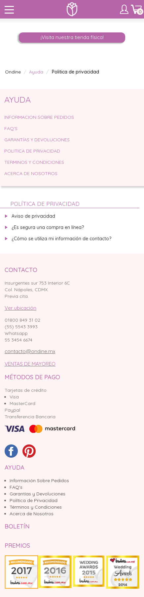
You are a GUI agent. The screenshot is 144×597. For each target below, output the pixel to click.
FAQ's (16, 487)
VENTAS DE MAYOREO (30, 364)
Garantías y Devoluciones (37, 494)
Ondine (13, 72)
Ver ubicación (20, 308)
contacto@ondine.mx (30, 351)
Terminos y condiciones (34, 162)
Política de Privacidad (33, 500)
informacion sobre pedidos (39, 117)
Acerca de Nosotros (30, 173)
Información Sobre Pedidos (39, 480)
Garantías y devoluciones (37, 140)
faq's (11, 128)
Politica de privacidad (32, 151)
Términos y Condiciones (36, 507)
